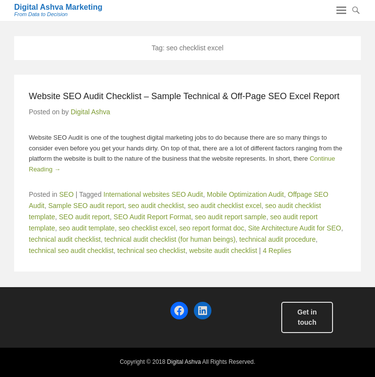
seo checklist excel (147, 228)
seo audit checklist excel (224, 205)
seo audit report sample (230, 217)
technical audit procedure (277, 239)
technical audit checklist (65, 239)
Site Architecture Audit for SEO (294, 228)
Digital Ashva (90, 112)
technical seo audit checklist (71, 250)
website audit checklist (223, 250)
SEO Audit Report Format (152, 217)
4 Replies (277, 250)
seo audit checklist (156, 205)
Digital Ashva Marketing (58, 7)
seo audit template (86, 228)
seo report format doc (211, 228)
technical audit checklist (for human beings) (169, 239)
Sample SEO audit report (86, 205)
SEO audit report (84, 217)
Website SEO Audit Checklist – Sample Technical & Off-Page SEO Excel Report (184, 96)
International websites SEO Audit (153, 194)
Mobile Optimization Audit (245, 194)
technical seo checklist (151, 250)
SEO (66, 194)
